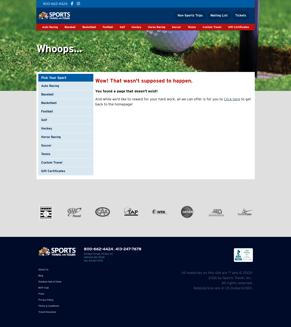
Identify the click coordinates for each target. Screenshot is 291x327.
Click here (232, 99)
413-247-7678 (128, 249)
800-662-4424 (98, 249)
